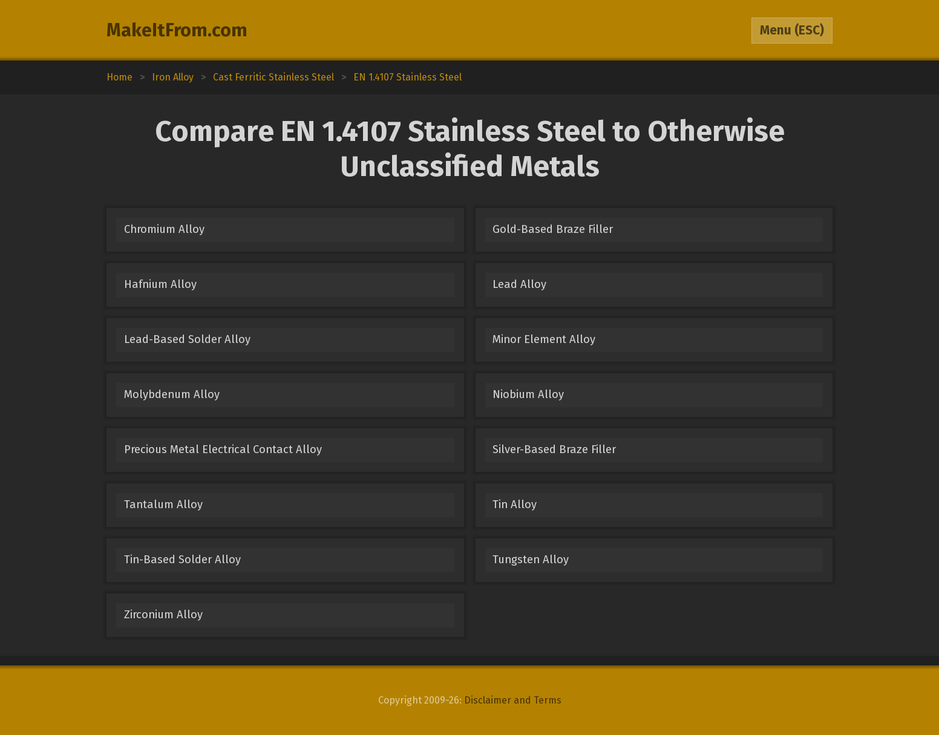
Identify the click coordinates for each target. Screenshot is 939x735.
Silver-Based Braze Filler (554, 449)
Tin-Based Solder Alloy (182, 559)
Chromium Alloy (164, 229)
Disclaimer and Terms (512, 700)
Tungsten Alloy (530, 559)
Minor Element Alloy (543, 339)
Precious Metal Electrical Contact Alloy (223, 449)
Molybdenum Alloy (172, 394)
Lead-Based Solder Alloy (187, 339)
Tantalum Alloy (163, 504)
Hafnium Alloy (160, 284)
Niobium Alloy (528, 394)
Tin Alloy (514, 504)
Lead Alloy (519, 284)
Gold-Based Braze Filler (552, 229)
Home (119, 77)
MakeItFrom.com (176, 30)
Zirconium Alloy (163, 614)
